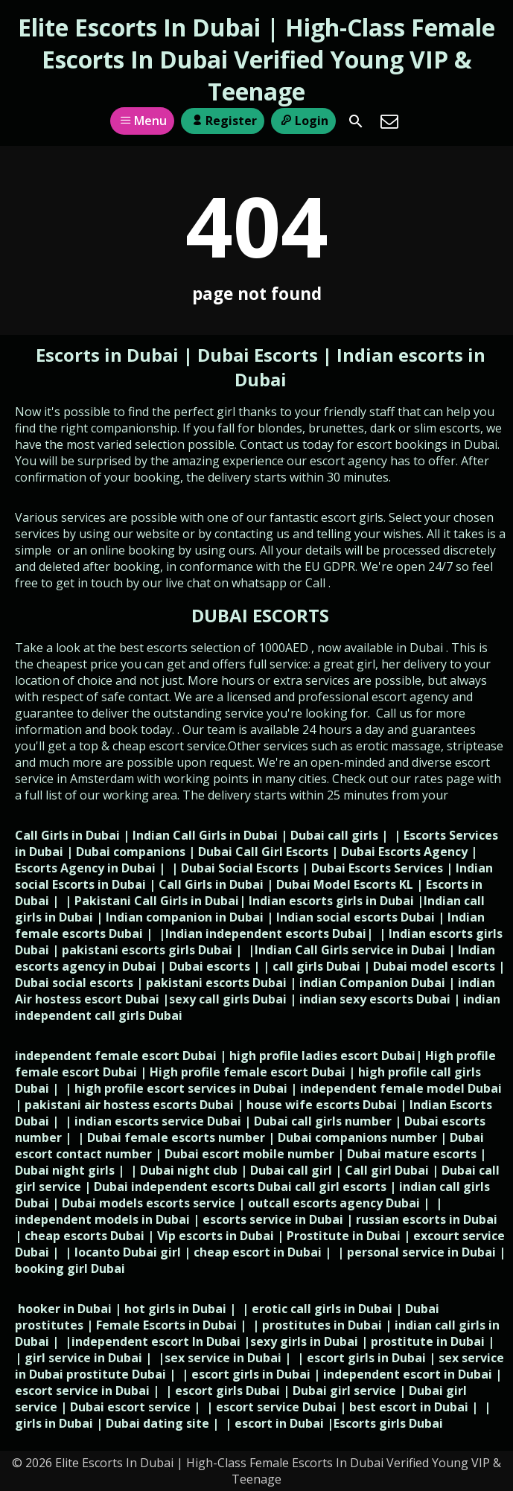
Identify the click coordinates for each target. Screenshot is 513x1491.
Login (303, 120)
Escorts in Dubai (109, 354)
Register (222, 120)
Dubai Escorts (257, 354)
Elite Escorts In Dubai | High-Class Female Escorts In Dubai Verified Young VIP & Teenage (256, 59)
